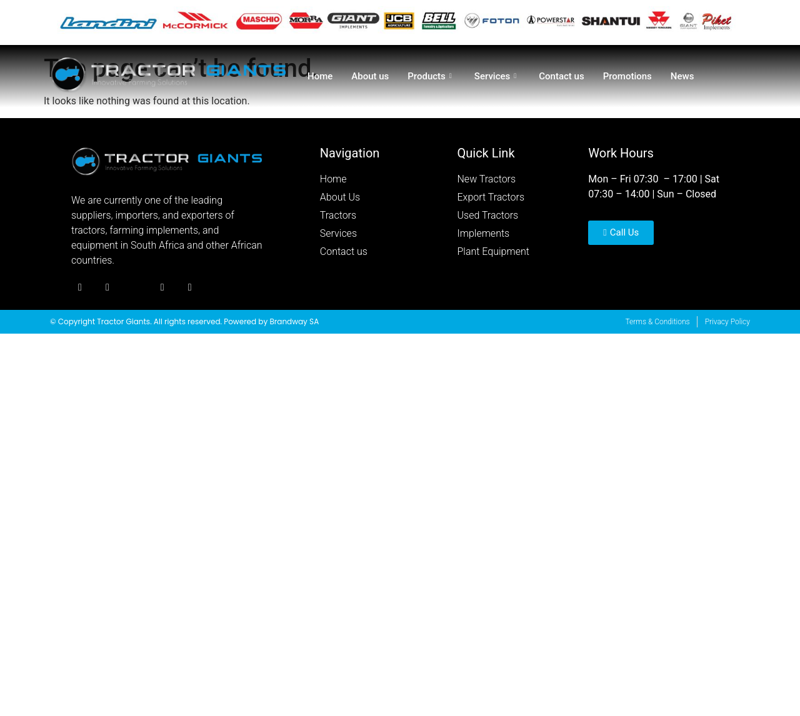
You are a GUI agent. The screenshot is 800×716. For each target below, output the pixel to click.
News (682, 76)
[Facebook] (80, 288)
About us (370, 76)
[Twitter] (107, 288)
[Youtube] (162, 288)
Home (320, 76)
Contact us (561, 76)
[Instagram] (135, 288)
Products (430, 76)
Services (495, 76)
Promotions (627, 76)
